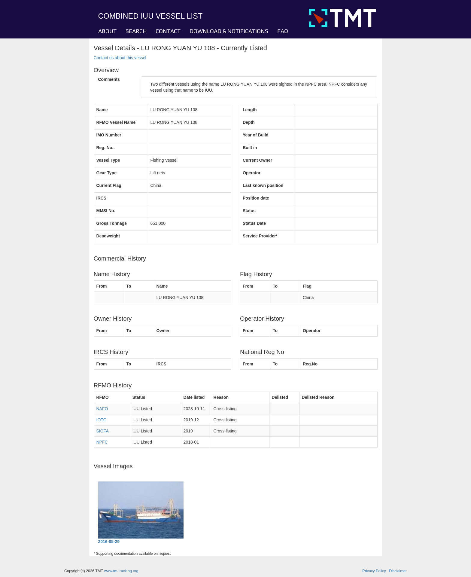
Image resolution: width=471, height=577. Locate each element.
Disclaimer (398, 571)
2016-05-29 (109, 541)
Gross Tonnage (111, 223)
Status (249, 210)
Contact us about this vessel (120, 57)
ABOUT (107, 31)
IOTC (101, 419)
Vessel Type (108, 160)
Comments (109, 79)
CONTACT (168, 31)
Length (250, 109)
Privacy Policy (374, 571)
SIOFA (102, 431)
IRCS (101, 198)
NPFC (102, 442)
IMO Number (108, 135)
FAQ (282, 31)
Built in (250, 147)
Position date (256, 198)
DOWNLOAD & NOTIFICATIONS (229, 31)
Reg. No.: (105, 147)
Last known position (263, 185)
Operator (251, 172)
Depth (249, 122)
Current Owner (257, 160)
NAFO (102, 408)
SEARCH (136, 31)
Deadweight (108, 236)
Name (102, 109)
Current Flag (108, 185)
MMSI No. (105, 210)
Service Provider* (260, 236)
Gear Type (106, 172)
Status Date (254, 223)
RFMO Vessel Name (116, 122)
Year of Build (256, 135)
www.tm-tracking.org (121, 571)
